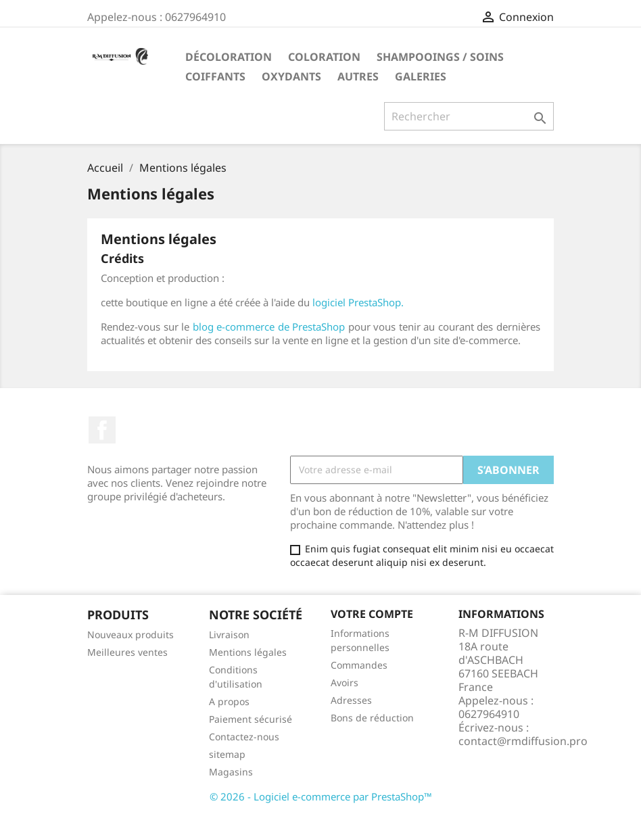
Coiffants (215, 76)
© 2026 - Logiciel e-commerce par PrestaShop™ (321, 796)
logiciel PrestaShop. (358, 302)
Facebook (102, 430)
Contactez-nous (244, 736)
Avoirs (344, 682)
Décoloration (228, 56)
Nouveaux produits (130, 634)
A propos (229, 701)
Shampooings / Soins (440, 56)
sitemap (227, 754)
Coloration (324, 56)
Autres (358, 76)
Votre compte (372, 613)
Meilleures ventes (127, 652)
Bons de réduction (372, 717)
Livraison (229, 634)
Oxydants (291, 76)
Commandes (359, 665)
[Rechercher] (469, 116)
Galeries (420, 76)
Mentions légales (248, 652)
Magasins (231, 771)
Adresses (351, 700)
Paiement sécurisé (250, 719)
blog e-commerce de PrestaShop (269, 326)
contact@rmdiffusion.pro (523, 741)
